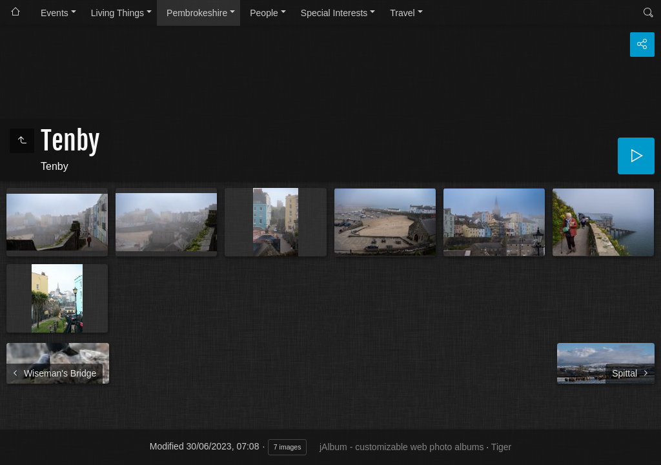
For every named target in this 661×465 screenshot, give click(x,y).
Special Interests (334, 13)
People (264, 13)
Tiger (501, 447)
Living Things (117, 13)
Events (54, 13)
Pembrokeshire (197, 13)
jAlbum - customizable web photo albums (401, 447)
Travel (402, 13)
